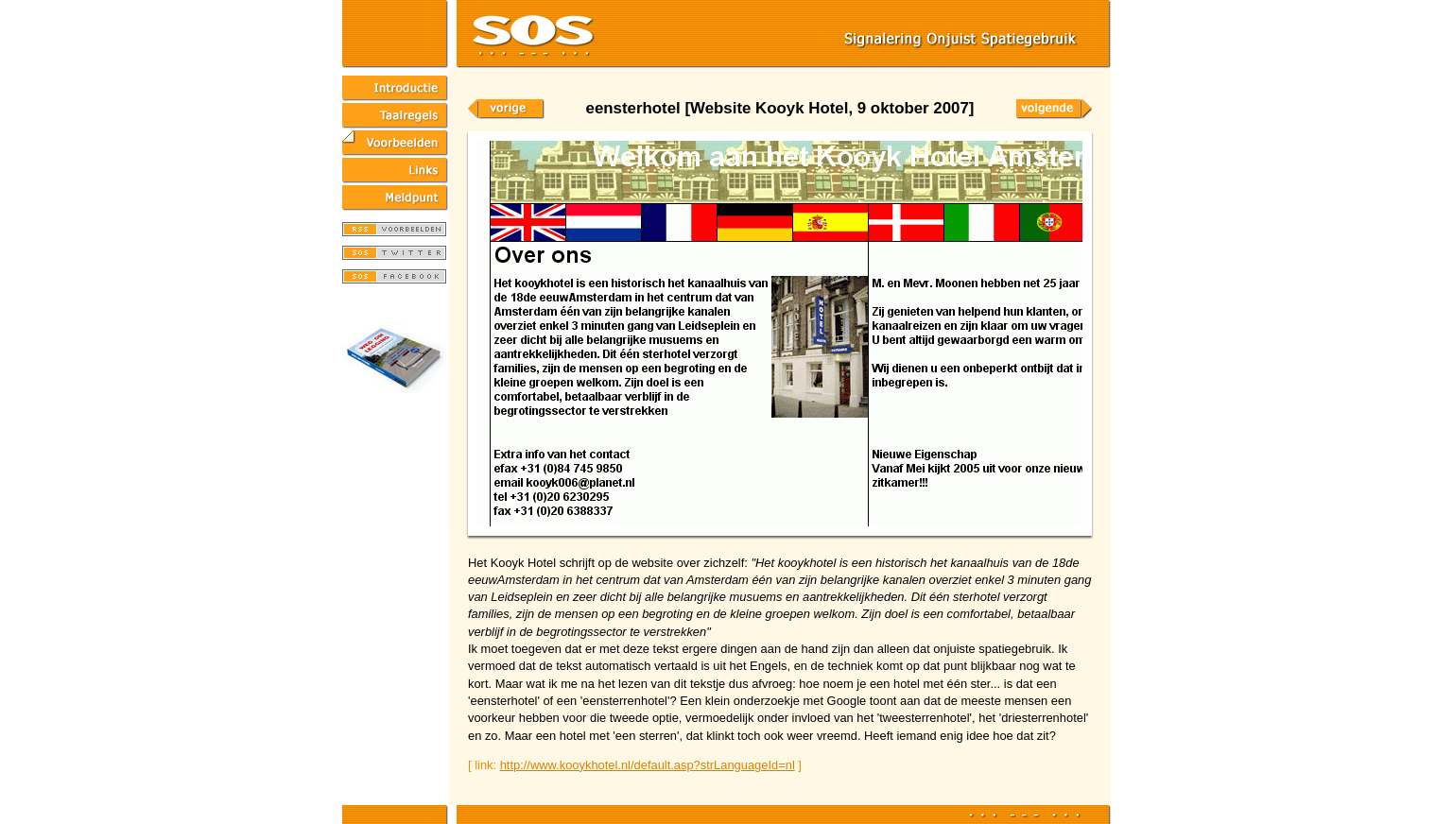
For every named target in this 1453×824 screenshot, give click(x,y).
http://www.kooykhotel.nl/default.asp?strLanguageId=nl (647, 765)
